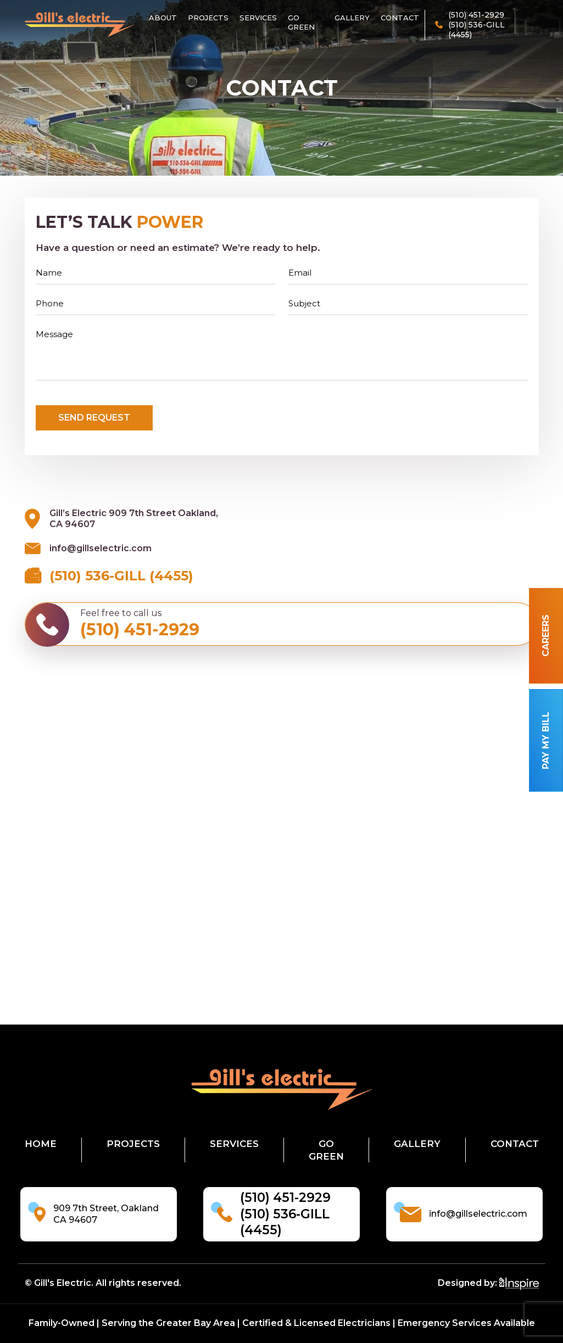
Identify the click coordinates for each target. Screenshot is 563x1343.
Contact (400, 17)
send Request (94, 417)
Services (258, 17)
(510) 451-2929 (285, 1197)
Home (41, 1143)
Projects (208, 17)
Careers (545, 636)
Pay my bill (545, 740)
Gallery (352, 17)
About (163, 17)
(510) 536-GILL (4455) (121, 576)
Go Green (301, 22)
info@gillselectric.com (100, 548)
